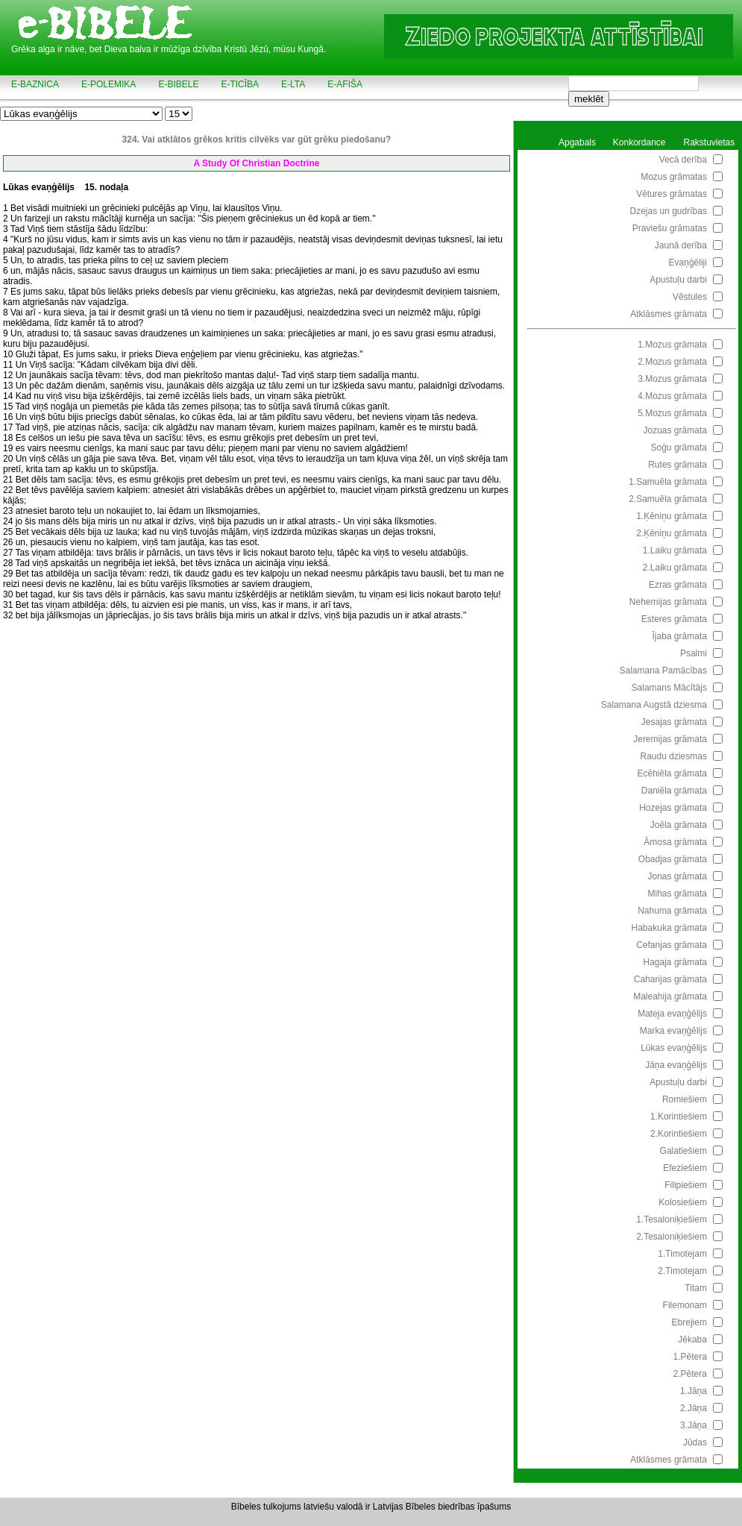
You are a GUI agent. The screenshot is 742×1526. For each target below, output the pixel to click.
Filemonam (685, 1305)
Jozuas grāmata (675, 430)
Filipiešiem (685, 1185)
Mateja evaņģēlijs (672, 1013)
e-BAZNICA (35, 84)
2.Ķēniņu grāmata (671, 533)
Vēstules (690, 297)
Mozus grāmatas (674, 177)
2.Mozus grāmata (672, 362)
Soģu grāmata (679, 447)
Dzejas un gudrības (668, 211)
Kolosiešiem (682, 1202)
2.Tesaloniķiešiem (671, 1236)
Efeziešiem (685, 1168)
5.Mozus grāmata (672, 413)
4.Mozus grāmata (672, 396)
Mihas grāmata (677, 893)
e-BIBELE (178, 84)
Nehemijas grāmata (668, 602)
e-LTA (293, 84)
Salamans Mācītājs (669, 687)
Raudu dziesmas (674, 756)
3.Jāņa (693, 1425)
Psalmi (693, 653)
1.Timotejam (682, 1254)
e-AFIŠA (344, 84)
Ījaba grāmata (680, 636)
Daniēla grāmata (674, 790)
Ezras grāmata (678, 585)
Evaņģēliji (688, 262)
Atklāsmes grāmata (668, 314)
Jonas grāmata (677, 876)
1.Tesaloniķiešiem (671, 1219)
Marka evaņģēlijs (673, 1031)
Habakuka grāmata (669, 928)
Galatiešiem (683, 1151)
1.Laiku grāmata (675, 550)
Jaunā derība (681, 245)
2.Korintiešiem (678, 1133)
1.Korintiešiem (678, 1116)
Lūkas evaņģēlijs (674, 1048)
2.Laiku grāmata (675, 567)
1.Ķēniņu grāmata (671, 516)
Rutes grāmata (677, 464)
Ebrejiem (689, 1322)
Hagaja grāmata (675, 962)
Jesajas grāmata (674, 722)
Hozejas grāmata (673, 808)
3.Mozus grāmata (672, 379)
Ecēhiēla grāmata (672, 773)
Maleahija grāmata (670, 996)
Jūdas (695, 1442)
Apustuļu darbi (678, 279)
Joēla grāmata (678, 825)
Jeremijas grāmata (670, 739)
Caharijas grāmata (670, 979)
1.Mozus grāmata (672, 344)
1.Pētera (690, 1356)
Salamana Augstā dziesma (654, 705)
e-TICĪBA (240, 84)
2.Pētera (690, 1374)
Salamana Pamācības (663, 670)
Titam (696, 1288)
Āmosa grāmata (675, 842)
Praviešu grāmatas (669, 228)
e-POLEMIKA (108, 84)
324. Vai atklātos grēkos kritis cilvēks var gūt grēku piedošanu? (257, 139)
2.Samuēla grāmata (668, 499)
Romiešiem (684, 1099)
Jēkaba (692, 1339)
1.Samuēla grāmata (668, 482)
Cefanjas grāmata (671, 945)
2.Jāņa (693, 1408)
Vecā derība (683, 159)
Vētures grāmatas (671, 194)
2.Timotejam (682, 1271)
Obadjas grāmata (672, 859)
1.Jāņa (693, 1391)
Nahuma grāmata (672, 910)
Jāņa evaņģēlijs (676, 1065)
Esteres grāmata (674, 619)
